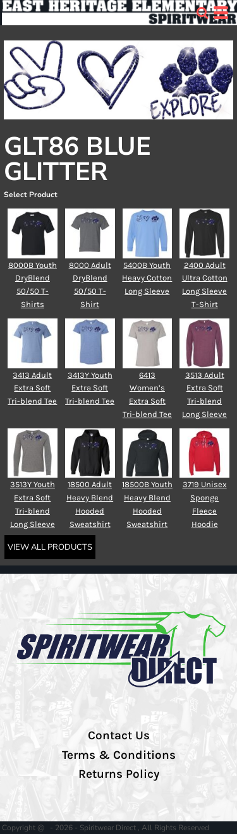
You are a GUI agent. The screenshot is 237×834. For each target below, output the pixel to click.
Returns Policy (118, 774)
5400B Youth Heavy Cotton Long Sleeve (147, 278)
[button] (202, 12)
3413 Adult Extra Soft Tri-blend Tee (32, 388)
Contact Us (119, 735)
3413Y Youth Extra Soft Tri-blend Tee (89, 388)
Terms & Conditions (119, 755)
